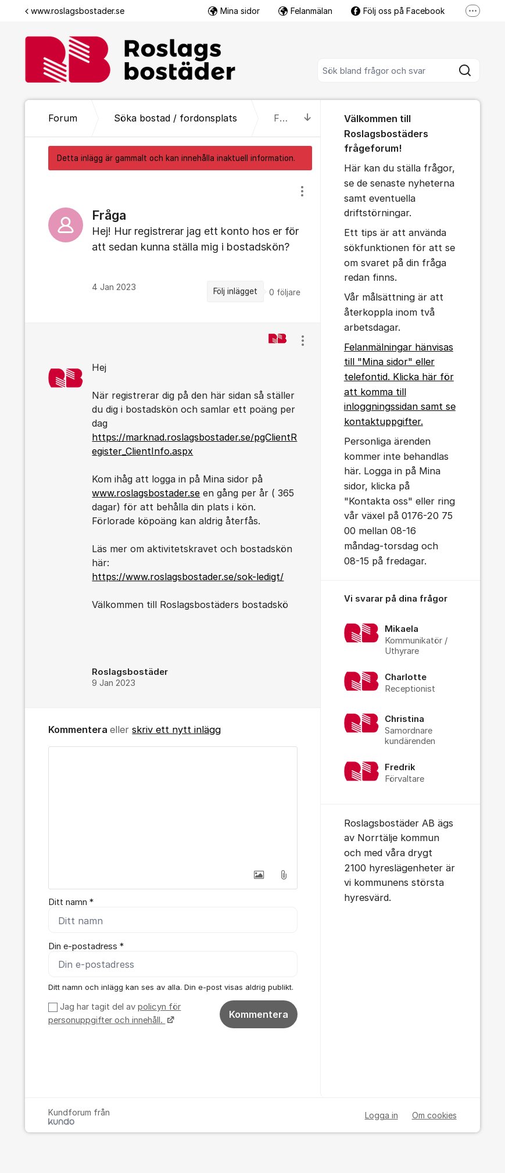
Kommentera (258, 1014)
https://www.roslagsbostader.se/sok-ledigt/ (188, 576)
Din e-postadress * (86, 946)
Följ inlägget (235, 291)
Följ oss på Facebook (398, 11)
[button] (259, 874)
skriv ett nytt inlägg (176, 729)
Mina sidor (234, 11)
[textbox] (172, 805)
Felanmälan (305, 11)
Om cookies (434, 1115)
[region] (172, 246)
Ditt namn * (71, 902)
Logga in (381, 1115)
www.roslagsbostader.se (74, 11)
